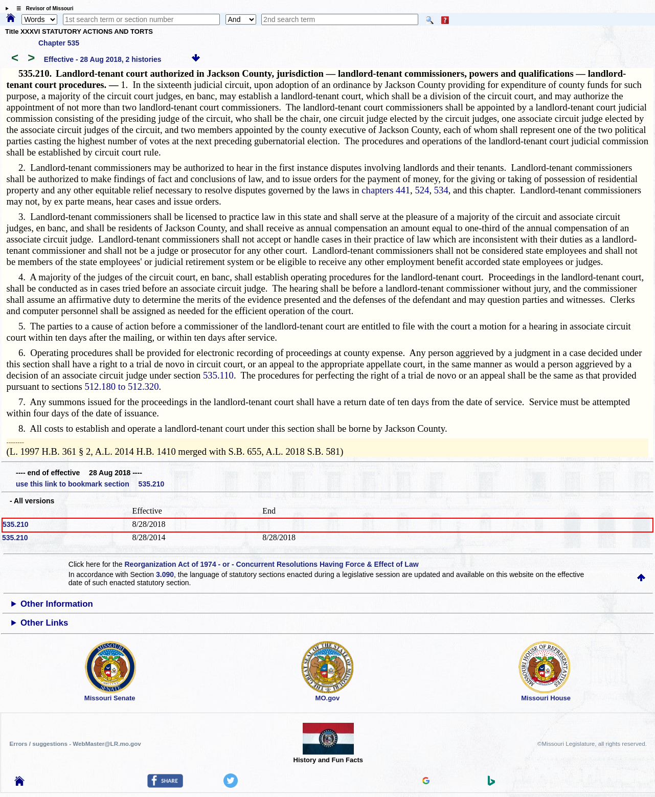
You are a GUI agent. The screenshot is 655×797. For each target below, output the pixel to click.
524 (422, 190)
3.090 (165, 574)
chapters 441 (386, 190)
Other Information (56, 604)
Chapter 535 (58, 43)
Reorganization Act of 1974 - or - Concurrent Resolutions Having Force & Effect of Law (271, 564)
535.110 (218, 375)
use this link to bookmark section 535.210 (90, 484)
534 (441, 190)
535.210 (16, 524)
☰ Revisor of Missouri (42, 8)
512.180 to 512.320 (121, 386)
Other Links (44, 623)
